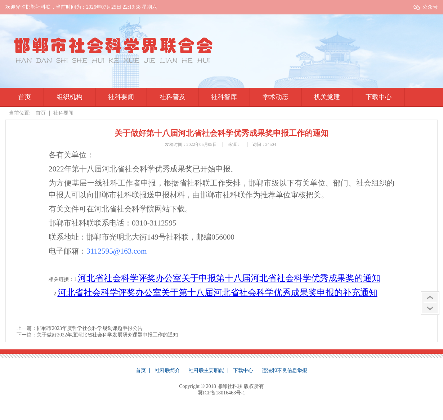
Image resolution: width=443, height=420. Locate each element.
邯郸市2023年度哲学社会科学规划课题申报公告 (90, 328)
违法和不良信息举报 (284, 370)
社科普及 (172, 96)
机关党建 (327, 96)
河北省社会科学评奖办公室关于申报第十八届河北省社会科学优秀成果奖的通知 (229, 278)
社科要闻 (121, 96)
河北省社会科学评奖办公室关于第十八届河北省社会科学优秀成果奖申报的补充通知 (217, 292)
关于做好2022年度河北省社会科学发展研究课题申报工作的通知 (107, 335)
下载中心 (378, 96)
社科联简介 (167, 370)
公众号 (430, 7)
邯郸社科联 (229, 386)
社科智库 (224, 96)
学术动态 (275, 96)
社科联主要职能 (206, 370)
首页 (24, 96)
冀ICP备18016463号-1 (221, 393)
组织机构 (69, 96)
